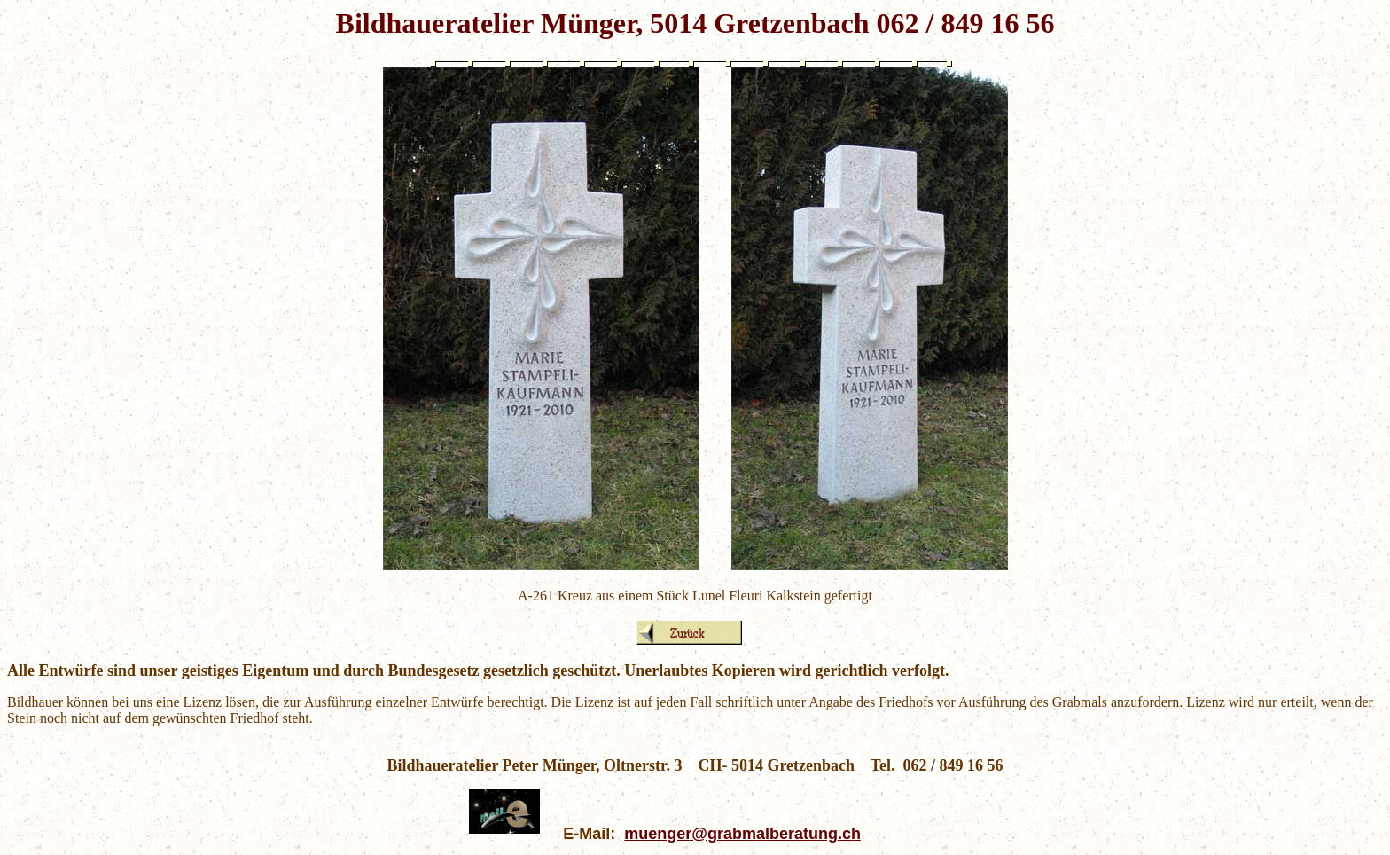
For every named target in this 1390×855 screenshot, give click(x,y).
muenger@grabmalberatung (731, 834)
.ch (849, 834)
